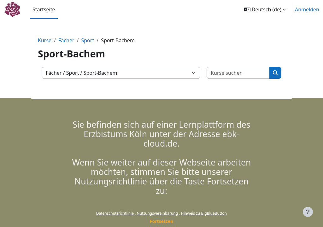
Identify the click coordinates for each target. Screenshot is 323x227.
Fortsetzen (161, 221)
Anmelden (307, 9)
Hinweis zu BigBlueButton (204, 213)
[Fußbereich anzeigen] (308, 212)
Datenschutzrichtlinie (115, 213)
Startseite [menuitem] (43, 9)
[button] (265, 9)
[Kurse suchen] (238, 73)
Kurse (44, 40)
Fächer (66, 40)
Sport (87, 40)
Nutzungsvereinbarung (158, 213)
